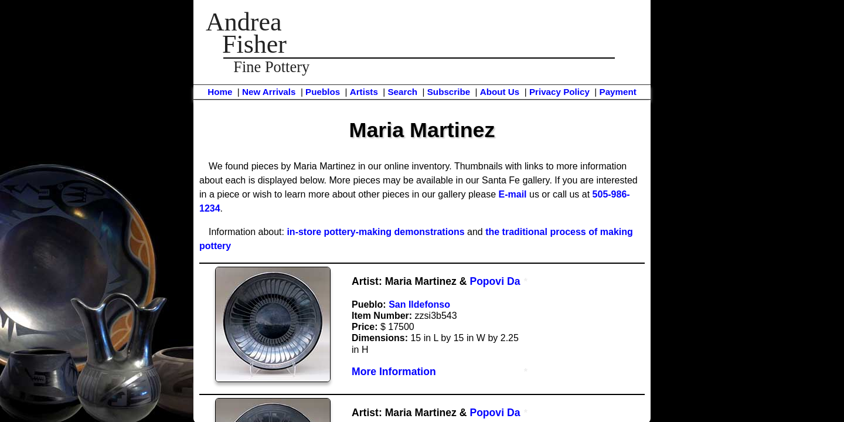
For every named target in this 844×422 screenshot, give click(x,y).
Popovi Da (494, 281)
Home (219, 92)
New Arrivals (268, 92)
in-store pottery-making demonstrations (375, 232)
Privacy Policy (559, 92)
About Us (500, 92)
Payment (618, 92)
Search (402, 92)
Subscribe (448, 92)
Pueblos (322, 92)
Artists (364, 92)
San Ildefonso (419, 304)
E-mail (513, 194)
